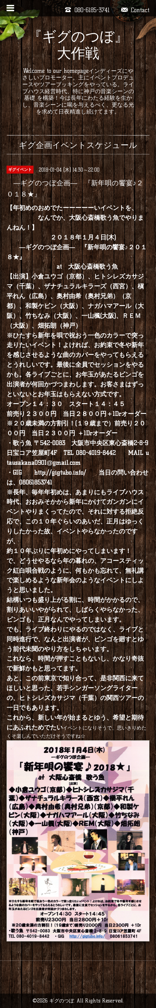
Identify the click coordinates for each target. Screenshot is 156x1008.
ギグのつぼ (61, 1001)
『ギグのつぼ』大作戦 (78, 45)
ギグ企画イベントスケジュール (78, 145)
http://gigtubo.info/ (60, 472)
